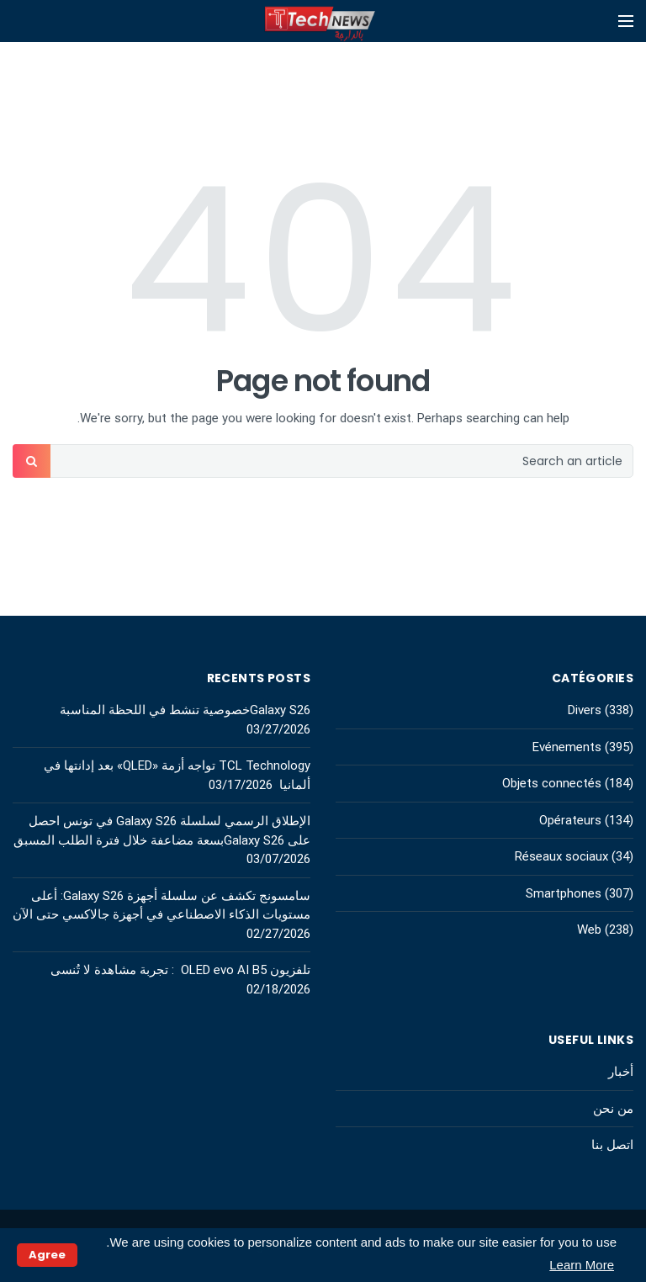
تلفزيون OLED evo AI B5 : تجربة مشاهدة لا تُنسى (180, 969)
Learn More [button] (581, 1265)
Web (589, 929)
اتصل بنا (612, 1144)
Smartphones (563, 893)
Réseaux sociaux (561, 856)
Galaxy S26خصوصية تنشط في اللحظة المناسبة (185, 710)
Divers (584, 710)
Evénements (566, 747)
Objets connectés (551, 783)
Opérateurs (570, 820)
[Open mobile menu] (625, 21)
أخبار (620, 1071)
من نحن (613, 1108)
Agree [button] (47, 1255)
